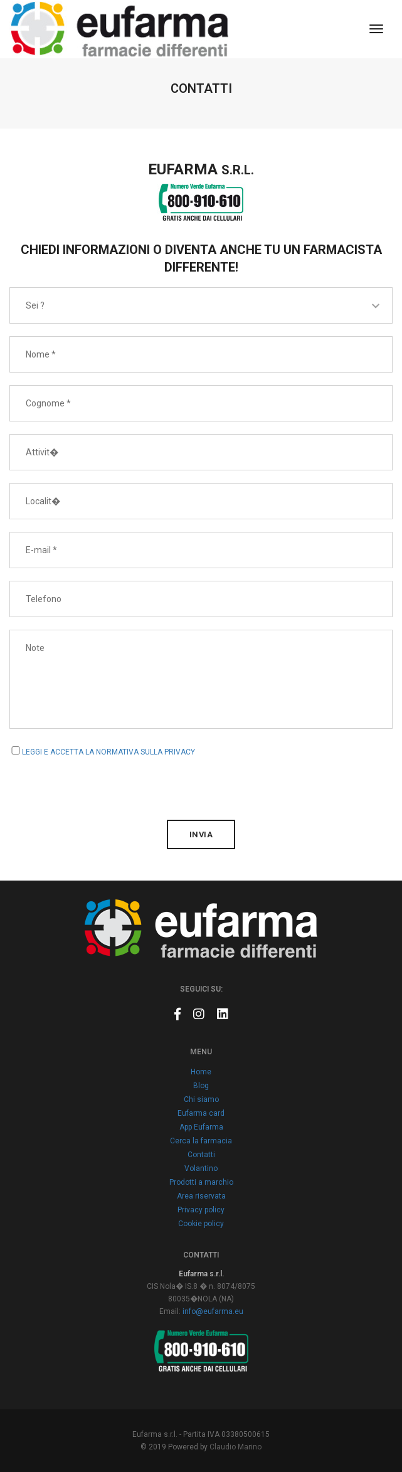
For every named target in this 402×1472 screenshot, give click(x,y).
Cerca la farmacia (201, 1140)
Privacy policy (201, 1209)
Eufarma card (201, 1113)
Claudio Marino (235, 1447)
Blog (201, 1085)
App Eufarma (201, 1127)
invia (201, 834)
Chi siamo (201, 1099)
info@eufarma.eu (212, 1311)
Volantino (201, 1168)
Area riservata (201, 1196)
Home (201, 1071)
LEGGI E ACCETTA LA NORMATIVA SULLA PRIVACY (108, 752)
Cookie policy (201, 1223)
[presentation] (104, 782)
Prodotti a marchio (201, 1182)
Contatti (201, 1154)
